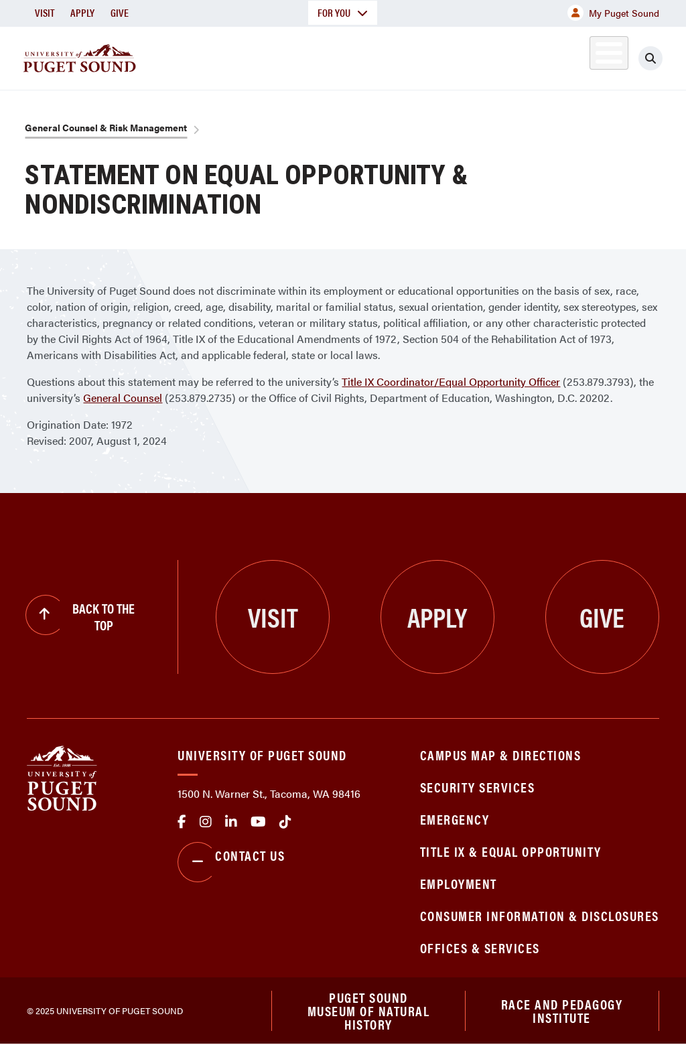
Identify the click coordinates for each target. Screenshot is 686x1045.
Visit (44, 12)
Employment (458, 883)
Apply (82, 12)
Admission (345, 56)
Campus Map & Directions (500, 754)
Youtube (258, 822)
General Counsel (122, 397)
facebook (182, 822)
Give (120, 12)
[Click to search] (662, 58)
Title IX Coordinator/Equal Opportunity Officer (451, 381)
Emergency (455, 819)
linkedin (231, 822)
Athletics (532, 56)
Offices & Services (480, 947)
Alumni (593, 56)
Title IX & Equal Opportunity (511, 851)
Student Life (440, 56)
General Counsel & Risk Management (106, 127)
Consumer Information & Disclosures (539, 915)
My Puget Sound (613, 13)
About (177, 56)
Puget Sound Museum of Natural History (368, 1011)
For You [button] (343, 12)
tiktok (285, 822)
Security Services (477, 786)
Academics (256, 56)
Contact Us (231, 862)
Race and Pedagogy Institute (562, 1010)
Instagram (206, 822)
